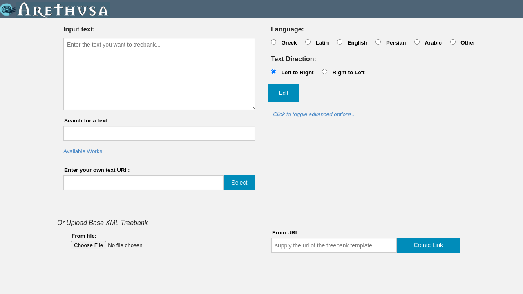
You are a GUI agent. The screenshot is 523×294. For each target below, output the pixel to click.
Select (239, 182)
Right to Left (348, 72)
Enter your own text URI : (97, 170)
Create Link (428, 245)
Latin (322, 43)
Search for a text (85, 121)
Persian (396, 43)
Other (467, 43)
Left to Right (297, 72)
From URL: (286, 232)
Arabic (433, 43)
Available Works (82, 151)
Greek (289, 43)
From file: (84, 236)
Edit (283, 93)
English (357, 43)
